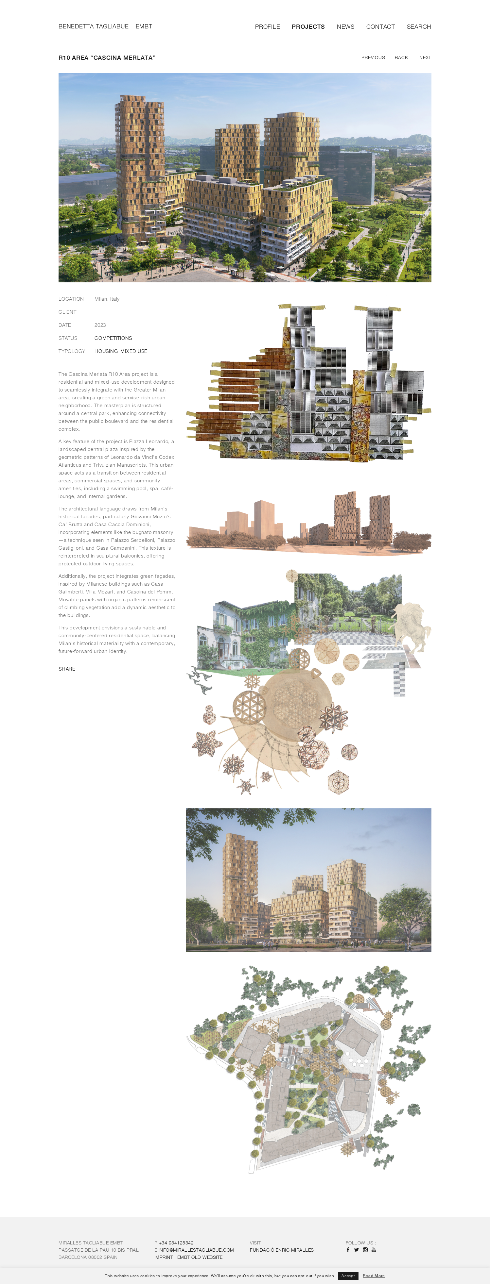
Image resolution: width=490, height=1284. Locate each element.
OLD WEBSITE (200, 1257)
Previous (373, 58)
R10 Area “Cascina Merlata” (107, 57)
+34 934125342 (176, 1243)
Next (425, 58)
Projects (308, 26)
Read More (374, 1276)
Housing (106, 351)
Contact (380, 27)
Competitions (113, 338)
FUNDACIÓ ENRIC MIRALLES (282, 1250)
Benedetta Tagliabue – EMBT (105, 27)
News (346, 27)
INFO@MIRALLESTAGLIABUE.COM (196, 1250)
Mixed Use (134, 351)
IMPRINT (163, 1257)
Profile (267, 27)
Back (401, 58)
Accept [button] (348, 1276)
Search (419, 27)
